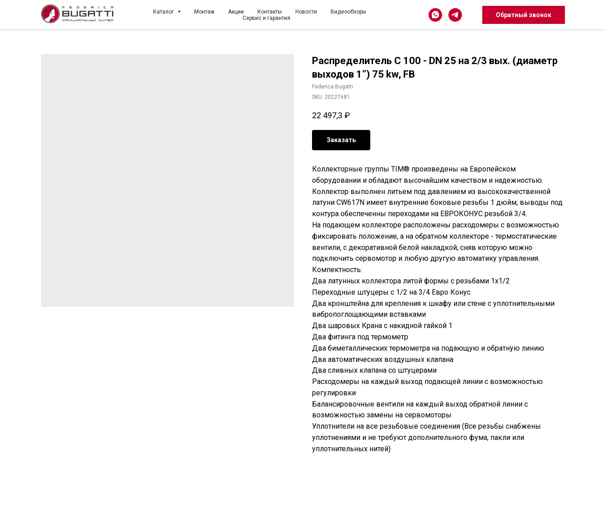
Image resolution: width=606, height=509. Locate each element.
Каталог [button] (164, 12)
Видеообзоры (348, 12)
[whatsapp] (435, 15)
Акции (236, 12)
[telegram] (455, 15)
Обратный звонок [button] (523, 15)
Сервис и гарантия (266, 18)
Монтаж (204, 12)
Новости (306, 12)
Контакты (269, 12)
